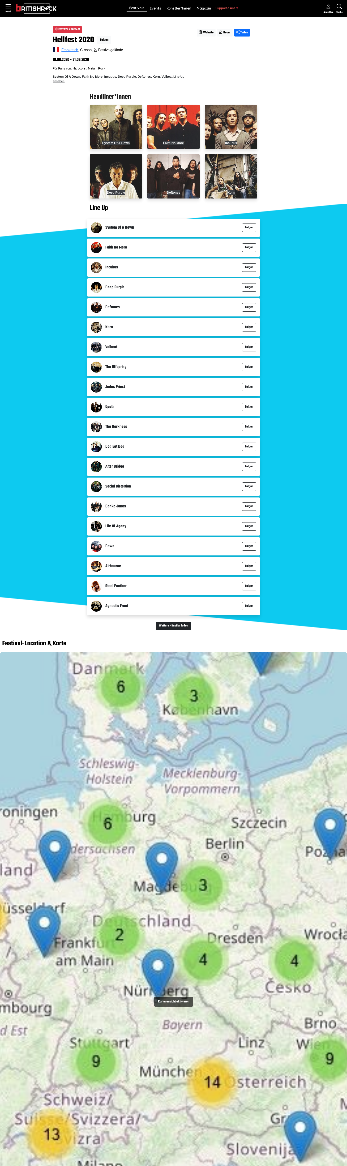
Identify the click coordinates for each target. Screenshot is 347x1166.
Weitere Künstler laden (173, 625)
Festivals (136, 8)
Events (155, 8)
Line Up (99, 208)
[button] (137, 8)
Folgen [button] (104, 39)
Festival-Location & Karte (34, 644)
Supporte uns (227, 8)
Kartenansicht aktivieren (173, 1001)
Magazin (204, 8)
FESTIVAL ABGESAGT (67, 29)
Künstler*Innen (178, 8)
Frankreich (69, 50)
